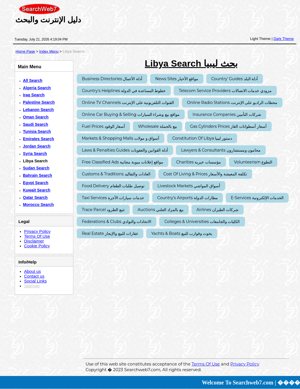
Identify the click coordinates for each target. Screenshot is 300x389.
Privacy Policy (37, 231)
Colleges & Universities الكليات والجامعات (202, 221)
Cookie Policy (37, 245)
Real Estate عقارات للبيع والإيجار (110, 233)
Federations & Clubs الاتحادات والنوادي (116, 221)
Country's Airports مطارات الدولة (187, 197)
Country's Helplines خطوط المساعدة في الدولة (124, 90)
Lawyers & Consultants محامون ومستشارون (221, 150)
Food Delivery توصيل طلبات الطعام (113, 185)
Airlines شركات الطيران (218, 209)
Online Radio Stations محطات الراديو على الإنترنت (232, 102)
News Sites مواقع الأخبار (176, 78)
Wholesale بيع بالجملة (157, 126)
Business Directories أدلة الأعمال (112, 78)
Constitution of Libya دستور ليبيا (202, 138)
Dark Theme (284, 39)
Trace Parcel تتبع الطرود (103, 209)
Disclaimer (34, 241)
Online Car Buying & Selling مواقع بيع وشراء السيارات (131, 114)
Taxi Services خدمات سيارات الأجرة (113, 197)
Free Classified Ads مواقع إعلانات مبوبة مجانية (122, 162)
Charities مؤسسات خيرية (198, 162)
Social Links (35, 281)
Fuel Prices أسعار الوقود (103, 126)
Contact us (34, 276)
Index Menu (48, 51)
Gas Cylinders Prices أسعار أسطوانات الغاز (228, 126)
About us (32, 271)
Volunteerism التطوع (253, 162)
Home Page (25, 51)
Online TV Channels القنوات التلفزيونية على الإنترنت (128, 102)
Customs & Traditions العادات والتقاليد (116, 174)
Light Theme (260, 39)
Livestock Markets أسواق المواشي (189, 185)
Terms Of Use (37, 236)
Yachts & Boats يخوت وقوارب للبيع (181, 233)
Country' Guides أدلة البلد (234, 78)
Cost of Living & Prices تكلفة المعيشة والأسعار (205, 174)
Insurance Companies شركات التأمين (227, 114)
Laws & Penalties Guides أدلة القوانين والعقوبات (125, 150)
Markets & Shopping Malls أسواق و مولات (120, 138)
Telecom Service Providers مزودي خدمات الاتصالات (225, 90)
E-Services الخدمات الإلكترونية (257, 197)
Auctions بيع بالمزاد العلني (161, 209)
